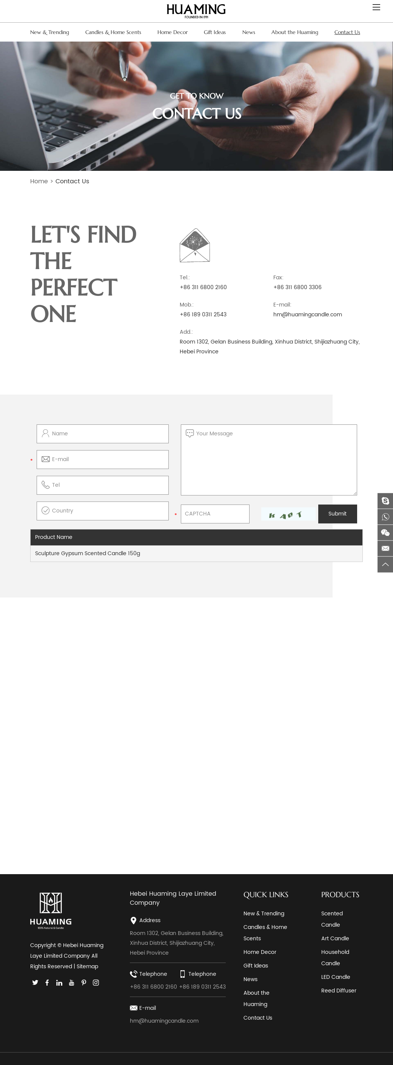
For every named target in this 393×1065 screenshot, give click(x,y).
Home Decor (172, 32)
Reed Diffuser (338, 990)
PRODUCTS (340, 894)
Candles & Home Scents (113, 32)
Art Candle (335, 938)
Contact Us (347, 32)
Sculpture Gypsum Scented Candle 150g (87, 553)
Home (39, 181)
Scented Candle (332, 919)
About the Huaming (294, 32)
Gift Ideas (215, 32)
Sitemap (87, 966)
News (248, 32)
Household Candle (335, 957)
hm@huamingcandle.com (307, 314)
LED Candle (335, 976)
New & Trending (49, 32)
